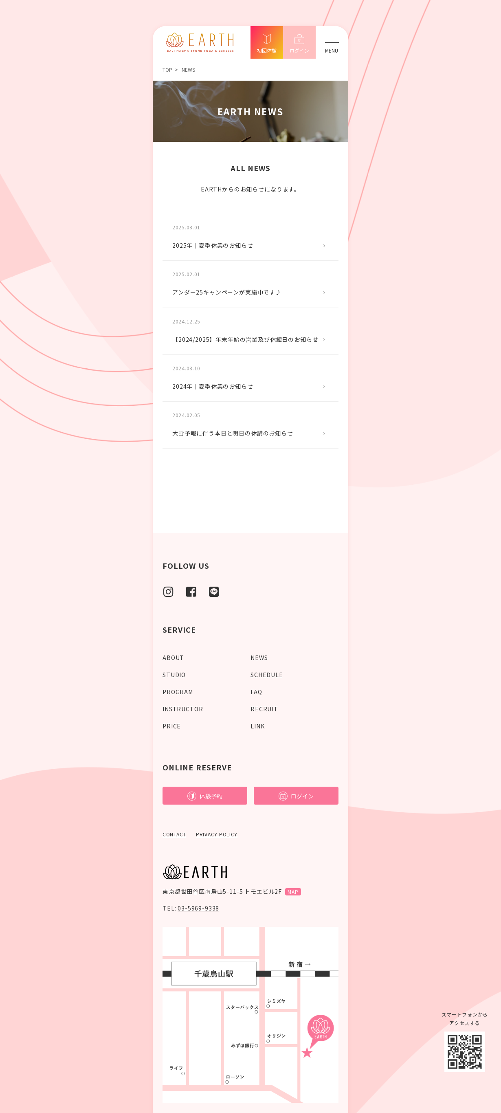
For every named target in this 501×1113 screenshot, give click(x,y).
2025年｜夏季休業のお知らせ (212, 245)
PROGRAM (178, 692)
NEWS (259, 657)
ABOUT (173, 657)
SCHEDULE (266, 675)
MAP (293, 891)
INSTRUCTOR (183, 709)
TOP (167, 69)
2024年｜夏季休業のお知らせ (212, 386)
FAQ (256, 692)
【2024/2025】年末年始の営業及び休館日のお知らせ (245, 339)
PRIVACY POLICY (216, 834)
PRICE (172, 726)
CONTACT (174, 834)
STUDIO (174, 675)
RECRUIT (264, 709)
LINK (257, 726)
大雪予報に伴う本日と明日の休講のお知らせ (232, 433)
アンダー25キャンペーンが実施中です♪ (226, 292)
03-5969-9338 (198, 908)
